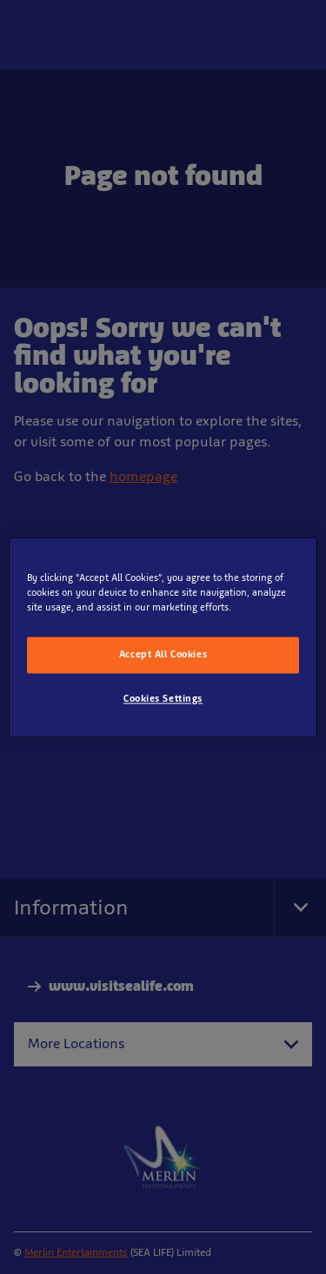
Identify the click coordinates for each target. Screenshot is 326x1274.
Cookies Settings (163, 698)
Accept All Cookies (163, 654)
